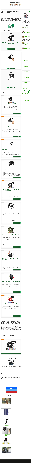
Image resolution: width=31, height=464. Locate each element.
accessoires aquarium (26, 71)
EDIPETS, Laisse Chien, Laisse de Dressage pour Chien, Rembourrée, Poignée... (11, 62)
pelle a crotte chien (26, 60)
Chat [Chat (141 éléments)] (28, 88)
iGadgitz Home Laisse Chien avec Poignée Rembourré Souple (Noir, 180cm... (9, 211)
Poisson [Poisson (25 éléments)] (23, 100)
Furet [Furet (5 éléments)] (22, 93)
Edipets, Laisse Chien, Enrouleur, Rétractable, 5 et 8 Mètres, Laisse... (11, 259)
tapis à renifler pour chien (26, 80)
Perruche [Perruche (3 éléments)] (27, 98)
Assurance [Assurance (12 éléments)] (23, 88)
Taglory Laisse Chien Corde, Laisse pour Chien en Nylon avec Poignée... (10, 304)
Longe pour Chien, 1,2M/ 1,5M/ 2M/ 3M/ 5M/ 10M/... (9, 350)
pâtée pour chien (26, 58)
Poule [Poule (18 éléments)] (25, 100)
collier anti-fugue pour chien (26, 77)
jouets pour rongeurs (26, 69)
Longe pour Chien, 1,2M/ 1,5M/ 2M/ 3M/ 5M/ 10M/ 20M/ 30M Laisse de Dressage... (11, 43)
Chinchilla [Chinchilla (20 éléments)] (28, 90)
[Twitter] (11, 390)
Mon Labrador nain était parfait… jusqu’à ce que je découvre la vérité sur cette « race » (27, 43)
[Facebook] (11, 388)
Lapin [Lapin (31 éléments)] (27, 93)
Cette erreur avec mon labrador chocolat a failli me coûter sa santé (27, 48)
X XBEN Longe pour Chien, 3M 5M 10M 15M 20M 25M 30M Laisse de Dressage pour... (11, 235)
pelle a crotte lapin (26, 82)
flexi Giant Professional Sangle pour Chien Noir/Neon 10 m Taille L (11, 282)
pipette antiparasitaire (26, 66)
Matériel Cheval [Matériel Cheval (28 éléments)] (24, 95)
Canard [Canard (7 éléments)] (26, 88)
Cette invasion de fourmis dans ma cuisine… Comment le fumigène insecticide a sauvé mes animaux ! (27, 37)
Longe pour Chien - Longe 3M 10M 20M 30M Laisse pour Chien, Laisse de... (11, 81)
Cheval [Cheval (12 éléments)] (23, 90)
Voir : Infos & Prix (11, 68)
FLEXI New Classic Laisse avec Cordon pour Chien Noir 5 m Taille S (10, 149)
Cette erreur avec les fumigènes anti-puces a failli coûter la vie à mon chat (27, 32)
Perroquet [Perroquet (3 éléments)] (23, 98)
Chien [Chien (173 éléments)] (25, 90)
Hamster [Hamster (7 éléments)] (25, 93)
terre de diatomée (26, 55)
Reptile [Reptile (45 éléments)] (28, 100)
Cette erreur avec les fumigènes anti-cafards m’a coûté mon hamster (27, 27)
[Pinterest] (11, 392)
